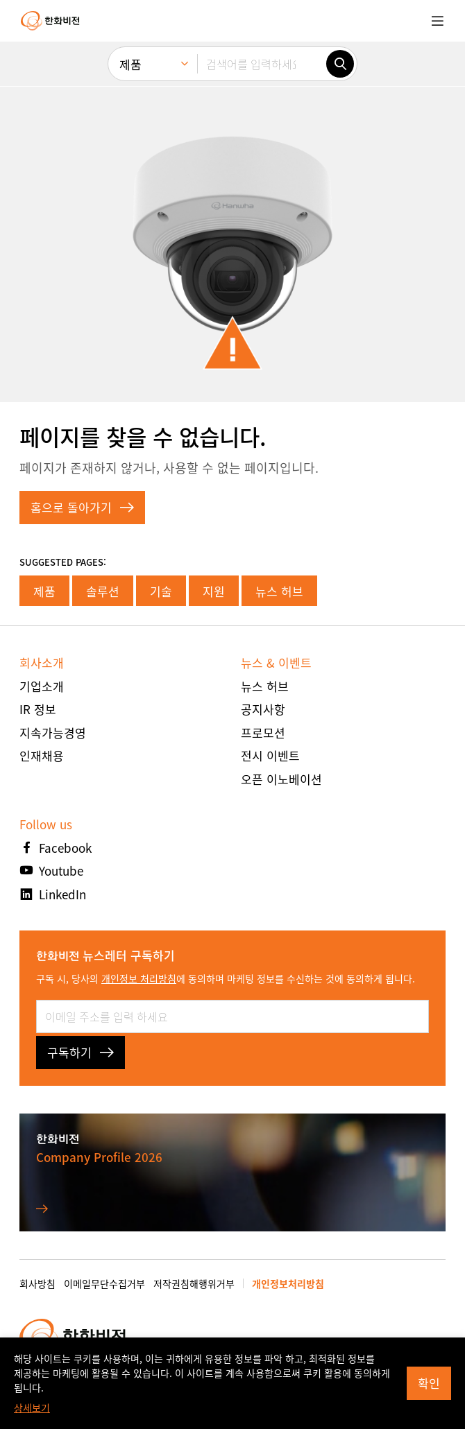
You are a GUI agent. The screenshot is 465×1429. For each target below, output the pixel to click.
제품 (44, 591)
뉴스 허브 (279, 591)
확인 (429, 1383)
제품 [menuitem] (130, 64)
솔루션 (102, 591)
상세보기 (32, 1407)
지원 (214, 591)
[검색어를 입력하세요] (261, 63)
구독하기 (80, 1052)
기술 (161, 591)
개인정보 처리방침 (138, 978)
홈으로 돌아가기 (82, 507)
